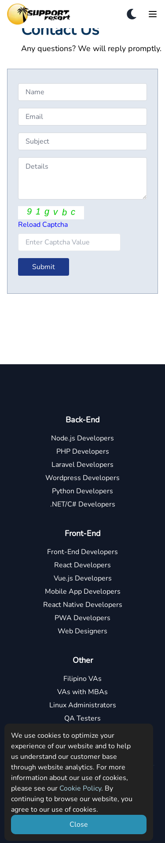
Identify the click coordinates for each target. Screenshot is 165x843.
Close (79, 824)
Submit (43, 267)
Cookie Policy (80, 788)
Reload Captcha (43, 224)
